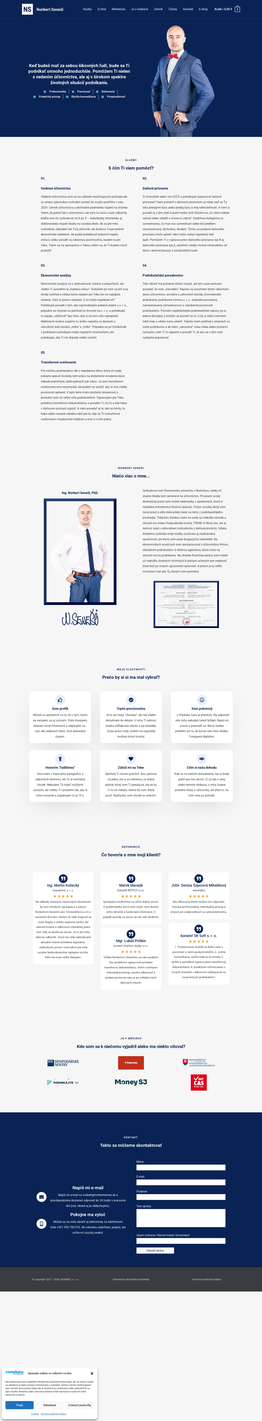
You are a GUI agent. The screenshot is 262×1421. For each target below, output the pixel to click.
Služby (87, 9)
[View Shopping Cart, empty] (227, 9)
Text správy (180, 1216)
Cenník (158, 9)
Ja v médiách (139, 9)
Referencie (118, 9)
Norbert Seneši (50, 9)
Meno (180, 1165)
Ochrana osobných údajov (53, 1414)
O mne (102, 9)
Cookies (35, 1414)
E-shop (203, 9)
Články (173, 9)
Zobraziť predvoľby (79, 1405)
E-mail (180, 1180)
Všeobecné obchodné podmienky (131, 1279)
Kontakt (188, 9)
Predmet (180, 1195)
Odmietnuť (49, 1405)
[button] (92, 1373)
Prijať (19, 1405)
